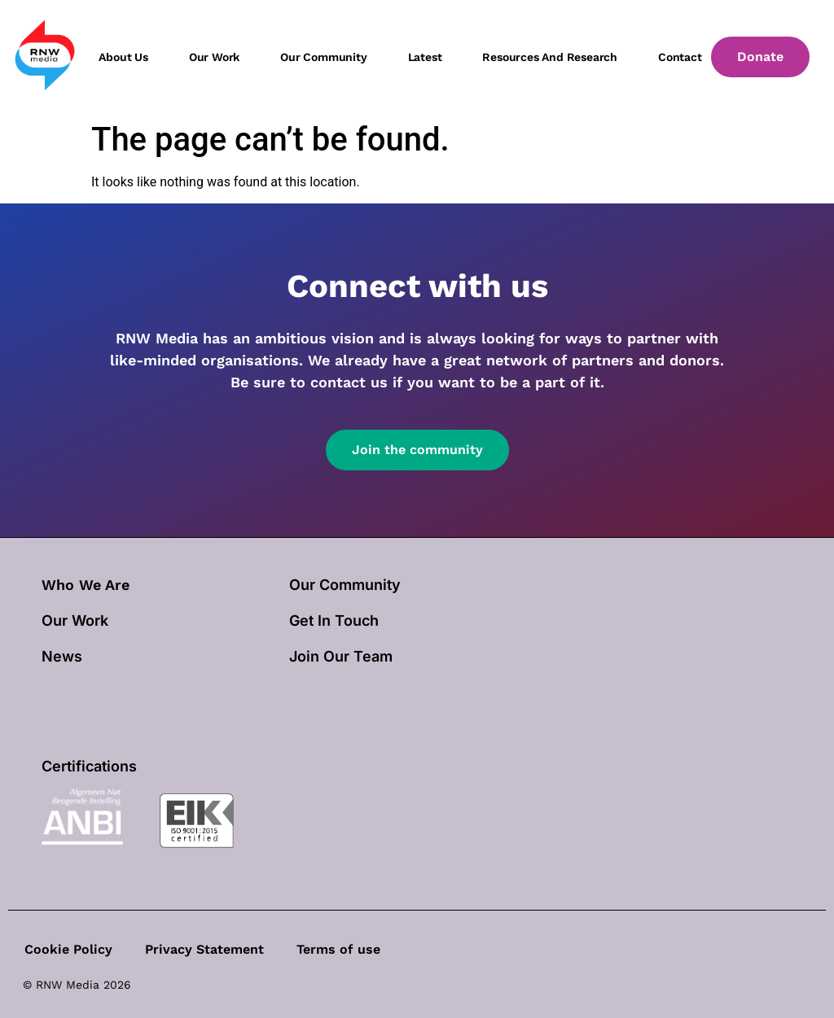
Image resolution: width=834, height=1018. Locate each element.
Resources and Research (549, 56)
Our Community (345, 584)
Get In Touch (334, 620)
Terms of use (338, 949)
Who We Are (85, 584)
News (62, 656)
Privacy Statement (204, 949)
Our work (214, 56)
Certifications (89, 766)
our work (75, 620)
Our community (323, 56)
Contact (680, 56)
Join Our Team (341, 656)
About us (123, 56)
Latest (425, 56)
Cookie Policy (68, 949)
